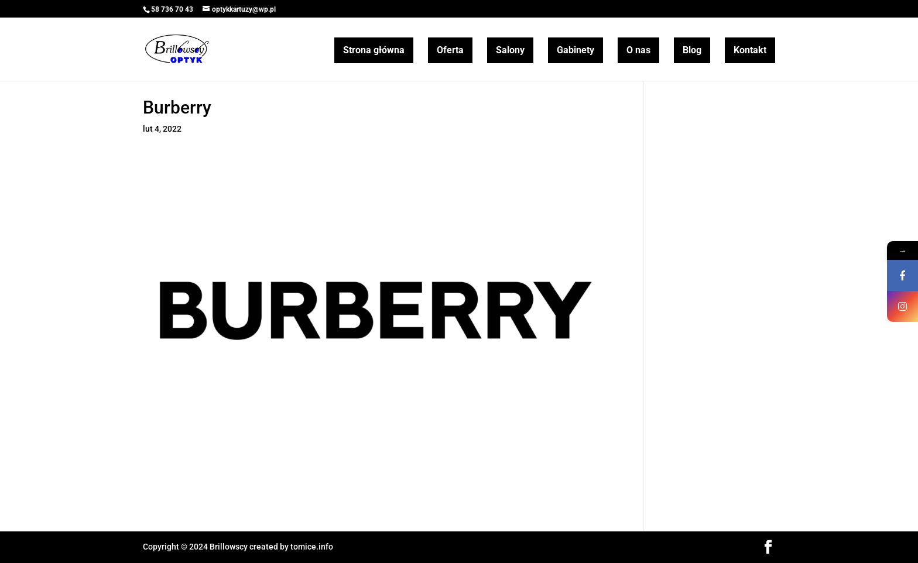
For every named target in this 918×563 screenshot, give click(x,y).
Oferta (450, 50)
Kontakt (750, 50)
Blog (692, 50)
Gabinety (575, 50)
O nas (638, 50)
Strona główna (374, 50)
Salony (510, 50)
